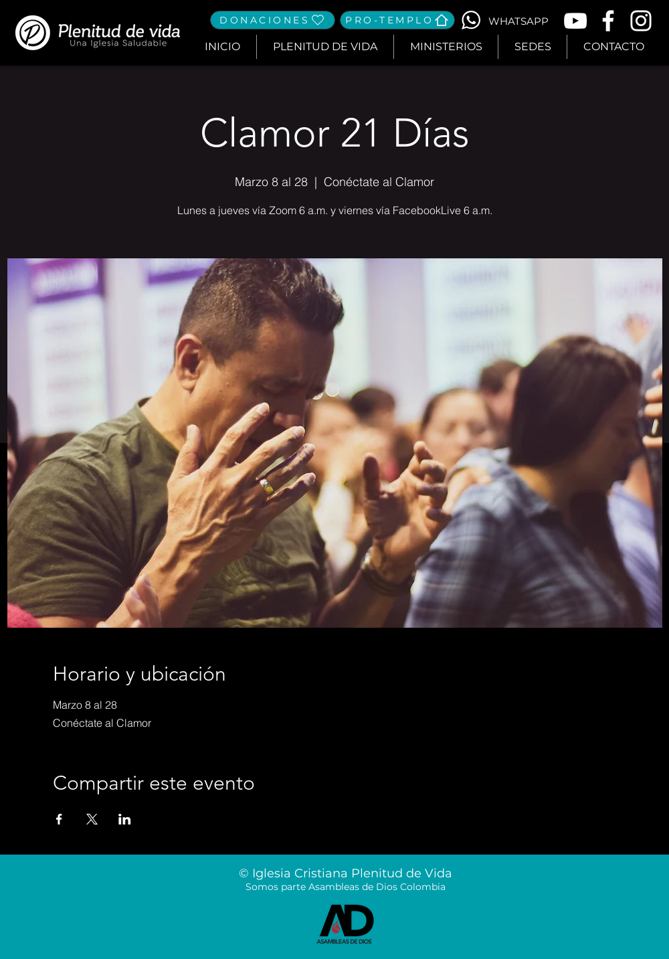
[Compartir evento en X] (92, 819)
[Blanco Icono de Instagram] (641, 21)
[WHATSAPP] (518, 20)
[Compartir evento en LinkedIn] (124, 819)
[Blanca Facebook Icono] (608, 21)
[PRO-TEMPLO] (397, 20)
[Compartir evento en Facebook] (59, 819)
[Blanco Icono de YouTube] (575, 21)
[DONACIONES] (272, 20)
